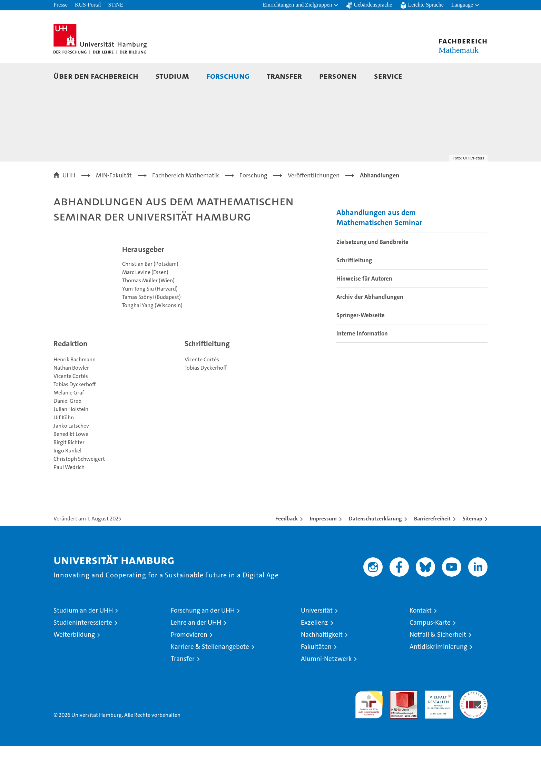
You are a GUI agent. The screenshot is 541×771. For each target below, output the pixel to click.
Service (388, 75)
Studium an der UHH (83, 635)
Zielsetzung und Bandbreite (372, 267)
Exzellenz (314, 647)
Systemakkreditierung (474, 719)
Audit (396, 719)
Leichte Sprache (426, 5)
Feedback (286, 543)
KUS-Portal (88, 5)
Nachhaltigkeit (322, 659)
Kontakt (421, 635)
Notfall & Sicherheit (438, 659)
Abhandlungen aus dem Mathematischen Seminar (379, 242)
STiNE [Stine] (115, 5)
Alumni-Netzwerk (326, 683)
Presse (60, 5)
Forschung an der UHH (203, 635)
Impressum (323, 543)
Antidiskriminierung (438, 671)
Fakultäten (316, 671)
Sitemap (472, 543)
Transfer (284, 75)
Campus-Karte (430, 647)
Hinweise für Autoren (364, 303)
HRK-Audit (437, 719)
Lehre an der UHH (196, 647)
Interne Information (362, 358)
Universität (317, 635)
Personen (338, 75)
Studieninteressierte (82, 647)
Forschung (227, 75)
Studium (172, 75)
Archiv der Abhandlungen (369, 321)
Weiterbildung (74, 659)
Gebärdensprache (373, 5)
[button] (301, 5)
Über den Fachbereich (95, 75)
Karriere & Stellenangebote (210, 671)
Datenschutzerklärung (375, 543)
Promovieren (189, 659)
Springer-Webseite (360, 340)
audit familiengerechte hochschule (369, 726)
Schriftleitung (354, 285)
